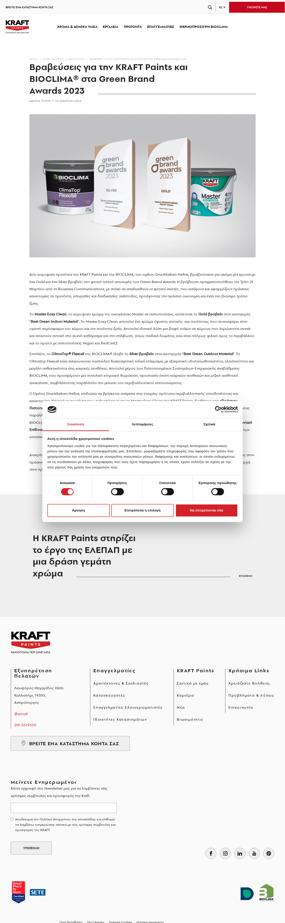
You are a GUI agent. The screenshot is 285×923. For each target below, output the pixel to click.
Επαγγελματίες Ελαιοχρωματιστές (128, 707)
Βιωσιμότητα (190, 719)
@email (21, 713)
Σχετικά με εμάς (193, 683)
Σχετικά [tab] (209, 424)
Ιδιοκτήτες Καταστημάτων (120, 719)
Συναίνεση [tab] (75, 424)
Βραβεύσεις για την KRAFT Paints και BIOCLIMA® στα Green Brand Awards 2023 (138, 59)
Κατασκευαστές (109, 695)
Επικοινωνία (240, 707)
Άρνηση (78, 510)
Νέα (181, 707)
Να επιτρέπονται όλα (206, 510)
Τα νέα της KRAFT (53, 59)
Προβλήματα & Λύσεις (251, 695)
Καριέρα (185, 695)
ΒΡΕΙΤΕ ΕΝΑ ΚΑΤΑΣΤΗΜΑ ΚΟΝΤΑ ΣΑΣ (29, 7)
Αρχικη (33, 59)
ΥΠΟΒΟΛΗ (31, 848)
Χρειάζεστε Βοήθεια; (249, 683)
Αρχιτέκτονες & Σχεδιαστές (121, 683)
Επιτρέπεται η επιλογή (142, 510)
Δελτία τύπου (76, 59)
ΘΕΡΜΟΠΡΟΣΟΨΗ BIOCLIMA (203, 26)
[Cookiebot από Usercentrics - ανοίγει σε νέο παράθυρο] (218, 409)
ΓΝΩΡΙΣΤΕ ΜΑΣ (257, 7)
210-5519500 (25, 724)
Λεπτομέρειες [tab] (142, 424)
